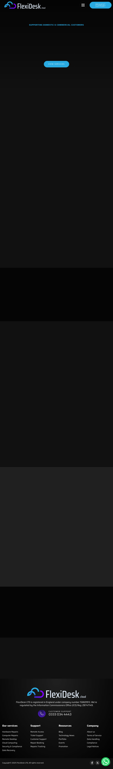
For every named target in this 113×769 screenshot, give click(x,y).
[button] (83, 5)
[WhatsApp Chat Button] (105, 761)
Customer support (60, 712)
